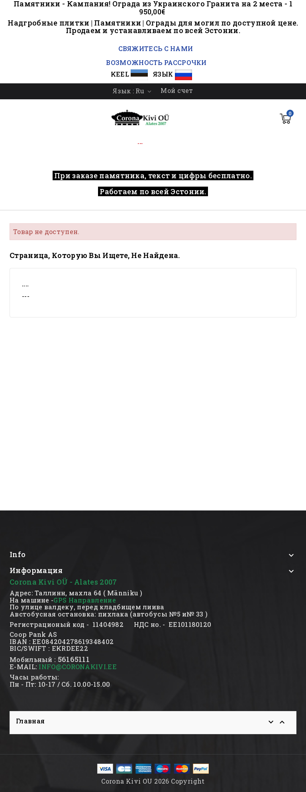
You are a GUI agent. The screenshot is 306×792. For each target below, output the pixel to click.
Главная (30, 721)
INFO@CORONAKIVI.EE (77, 666)
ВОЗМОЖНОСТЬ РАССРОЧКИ (156, 62)
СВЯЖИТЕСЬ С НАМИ (154, 48)
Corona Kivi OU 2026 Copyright (153, 781)
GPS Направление (84, 600)
